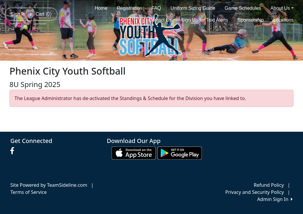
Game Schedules (243, 8)
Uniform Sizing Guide (192, 8)
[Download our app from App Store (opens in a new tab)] (134, 152)
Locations (283, 19)
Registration (129, 8)
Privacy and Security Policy (254, 192)
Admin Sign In (275, 199)
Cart (43, 14)
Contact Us (160, 19)
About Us (282, 8)
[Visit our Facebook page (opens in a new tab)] (13, 151)
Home (101, 8)
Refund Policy (269, 185)
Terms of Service (28, 192)
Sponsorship (251, 19)
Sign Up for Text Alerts (204, 19)
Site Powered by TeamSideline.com (48, 185)
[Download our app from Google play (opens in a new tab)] (179, 152)
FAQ (156, 8)
